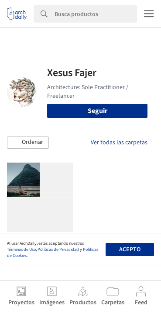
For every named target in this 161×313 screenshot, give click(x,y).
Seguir (97, 111)
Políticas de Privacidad (58, 249)
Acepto (129, 249)
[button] (28, 143)
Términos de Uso (21, 249)
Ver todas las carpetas (119, 142)
